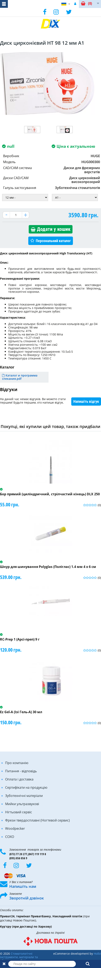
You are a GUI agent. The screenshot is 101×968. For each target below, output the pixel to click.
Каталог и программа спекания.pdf (19, 377)
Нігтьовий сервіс (18, 812)
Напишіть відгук (86, 401)
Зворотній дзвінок (26, 898)
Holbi (97, 953)
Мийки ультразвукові (22, 804)
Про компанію (16, 763)
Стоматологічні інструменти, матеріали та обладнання (19, 957)
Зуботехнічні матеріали (24, 795)
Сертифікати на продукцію (26, 787)
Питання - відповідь (21, 771)
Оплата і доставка (19, 779)
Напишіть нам (22, 886)
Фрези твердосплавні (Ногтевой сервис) (37, 820)
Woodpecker (15, 828)
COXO (9, 836)
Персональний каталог (53, 241)
